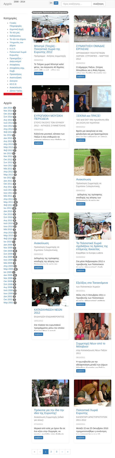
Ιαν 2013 (8, 153)
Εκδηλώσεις (15, 36)
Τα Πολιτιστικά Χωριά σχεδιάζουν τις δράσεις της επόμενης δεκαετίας (92, 246)
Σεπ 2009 (8, 254)
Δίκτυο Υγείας (16, 91)
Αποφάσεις (15, 64)
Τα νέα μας (15, 32)
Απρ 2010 (8, 232)
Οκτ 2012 (8, 159)
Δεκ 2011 (8, 181)
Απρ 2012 (8, 171)
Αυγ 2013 (8, 141)
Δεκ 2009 (8, 244)
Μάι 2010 (8, 229)
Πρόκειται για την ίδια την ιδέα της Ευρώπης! (49, 412)
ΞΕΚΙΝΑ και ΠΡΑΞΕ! (88, 115)
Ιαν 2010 (8, 241)
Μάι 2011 (8, 196)
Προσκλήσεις (16, 74)
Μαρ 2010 (8, 235)
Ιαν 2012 (8, 177)
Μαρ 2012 (8, 174)
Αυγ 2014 (8, 120)
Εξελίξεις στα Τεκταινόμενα (92, 282)
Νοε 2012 (8, 156)
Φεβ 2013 (8, 150)
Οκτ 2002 (8, 299)
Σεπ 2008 (8, 284)
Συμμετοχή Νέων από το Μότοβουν (90, 345)
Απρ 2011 (8, 199)
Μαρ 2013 (8, 147)
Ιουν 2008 (8, 293)
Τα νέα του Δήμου (18, 39)
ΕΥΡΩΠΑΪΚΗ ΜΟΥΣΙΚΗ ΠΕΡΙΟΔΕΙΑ (48, 117)
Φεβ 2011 (8, 205)
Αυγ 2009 (8, 257)
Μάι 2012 (8, 168)
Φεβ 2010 (8, 238)
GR (56, 3)
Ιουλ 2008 (8, 290)
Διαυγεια (14, 81)
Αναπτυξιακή (15, 77)
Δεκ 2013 (8, 138)
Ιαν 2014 (8, 135)
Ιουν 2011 (8, 193)
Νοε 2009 (8, 247)
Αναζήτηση (98, 4)
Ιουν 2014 (8, 126)
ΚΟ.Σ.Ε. (13, 84)
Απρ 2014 (8, 129)
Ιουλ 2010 (8, 223)
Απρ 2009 (8, 266)
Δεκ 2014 (8, 108)
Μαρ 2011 (8, 202)
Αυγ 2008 (8, 287)
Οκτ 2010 (8, 214)
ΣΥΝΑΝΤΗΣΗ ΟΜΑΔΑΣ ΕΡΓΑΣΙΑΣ (90, 48)
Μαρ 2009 (8, 269)
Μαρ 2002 (8, 302)
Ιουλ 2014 (8, 123)
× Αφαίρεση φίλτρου (13, 94)
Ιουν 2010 (8, 226)
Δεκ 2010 (8, 211)
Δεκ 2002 (8, 296)
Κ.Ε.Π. (13, 49)
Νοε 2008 (8, 278)
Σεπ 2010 (8, 217)
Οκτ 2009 (8, 251)
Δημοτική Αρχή (16, 29)
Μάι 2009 (8, 263)
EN (51, 3)
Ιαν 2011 (8, 208)
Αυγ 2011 (8, 187)
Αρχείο (8, 3)
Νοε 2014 (8, 111)
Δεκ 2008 (8, 275)
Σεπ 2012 (8, 162)
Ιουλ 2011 (8, 190)
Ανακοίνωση (83, 179)
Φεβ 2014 (8, 132)
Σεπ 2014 (8, 117)
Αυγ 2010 (8, 220)
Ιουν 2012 (8, 165)
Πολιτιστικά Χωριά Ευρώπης (87, 412)
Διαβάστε (38, 73)
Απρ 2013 (8, 144)
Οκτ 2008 (8, 281)
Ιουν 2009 (8, 260)
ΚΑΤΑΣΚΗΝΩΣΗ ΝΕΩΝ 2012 (48, 311)
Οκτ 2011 (8, 184)
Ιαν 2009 (8, 272)
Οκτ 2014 (8, 114)
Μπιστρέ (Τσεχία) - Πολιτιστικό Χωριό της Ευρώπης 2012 (47, 49)
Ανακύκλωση (16, 87)
